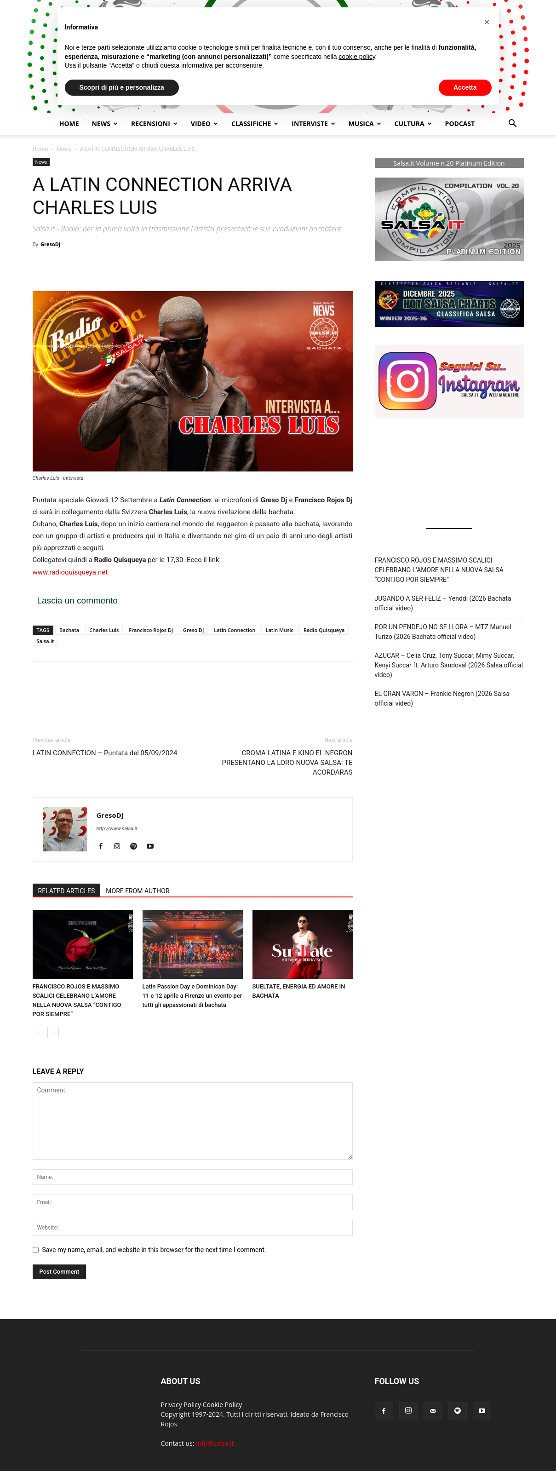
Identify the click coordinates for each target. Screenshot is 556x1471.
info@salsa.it (215, 1443)
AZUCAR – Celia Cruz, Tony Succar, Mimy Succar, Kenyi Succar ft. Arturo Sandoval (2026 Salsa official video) (449, 665)
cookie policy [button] (356, 56)
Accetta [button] (465, 87)
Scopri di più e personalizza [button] (122, 87)
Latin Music (279, 629)
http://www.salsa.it (117, 829)
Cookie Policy (222, 1404)
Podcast (460, 123)
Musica (365, 123)
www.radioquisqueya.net (70, 572)
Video (204, 123)
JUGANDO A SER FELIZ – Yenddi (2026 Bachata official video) (443, 603)
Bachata (69, 629)
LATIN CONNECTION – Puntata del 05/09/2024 (105, 753)
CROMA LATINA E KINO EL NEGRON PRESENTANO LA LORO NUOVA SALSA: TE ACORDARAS (287, 762)
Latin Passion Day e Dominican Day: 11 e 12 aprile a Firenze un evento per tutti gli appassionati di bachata (192, 995)
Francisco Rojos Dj (151, 629)
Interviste (313, 123)
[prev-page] (38, 1032)
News (64, 149)
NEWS (105, 123)
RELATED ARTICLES (66, 891)
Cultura (413, 123)
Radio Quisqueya (324, 629)
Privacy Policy (181, 1404)
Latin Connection (234, 629)
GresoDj (50, 244)
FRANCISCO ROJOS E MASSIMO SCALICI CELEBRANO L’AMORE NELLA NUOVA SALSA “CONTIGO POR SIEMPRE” (439, 570)
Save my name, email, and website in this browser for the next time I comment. (154, 1249)
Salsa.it (45, 641)
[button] (513, 124)
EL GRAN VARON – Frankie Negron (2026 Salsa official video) (442, 698)
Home (69, 123)
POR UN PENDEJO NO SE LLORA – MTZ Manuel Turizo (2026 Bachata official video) (443, 631)
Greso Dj (193, 629)
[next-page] (53, 1032)
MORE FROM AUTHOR (137, 891)
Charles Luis (104, 629)
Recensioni (154, 123)
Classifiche (254, 123)
